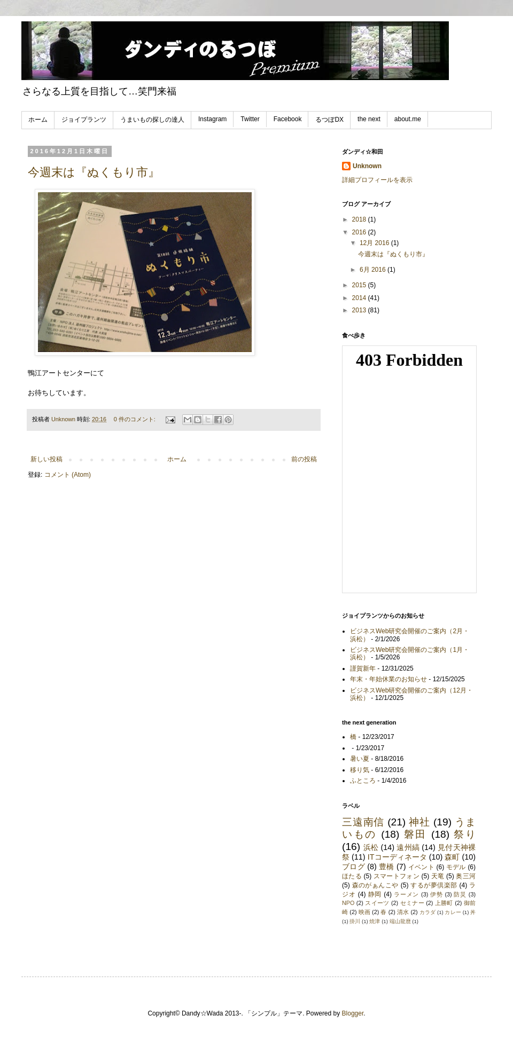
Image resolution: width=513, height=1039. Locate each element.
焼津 (374, 921)
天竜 (438, 876)
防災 (460, 894)
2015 (360, 285)
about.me (407, 119)
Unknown (367, 166)
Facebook (288, 119)
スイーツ (377, 903)
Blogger (353, 1013)
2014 (360, 298)
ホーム (38, 119)
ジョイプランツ (83, 119)
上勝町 (444, 903)
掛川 (354, 921)
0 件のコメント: (135, 419)
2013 (360, 310)
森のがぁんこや (375, 885)
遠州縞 (408, 847)
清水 (403, 912)
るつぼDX (329, 119)
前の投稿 (304, 459)
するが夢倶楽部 (433, 885)
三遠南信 (363, 822)
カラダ (427, 912)
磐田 (415, 834)
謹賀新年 (363, 668)
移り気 (359, 770)
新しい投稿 (46, 459)
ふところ (363, 780)
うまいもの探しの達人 (152, 119)
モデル (456, 867)
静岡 (375, 894)
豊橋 (386, 866)
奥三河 (466, 876)
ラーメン (406, 894)
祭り (465, 834)
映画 (364, 912)
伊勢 (436, 894)
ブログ (353, 866)
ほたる (352, 876)
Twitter (249, 119)
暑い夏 (359, 758)
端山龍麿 (400, 921)
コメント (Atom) (67, 474)
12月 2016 (375, 243)
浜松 (370, 847)
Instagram (212, 119)
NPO (348, 903)
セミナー (412, 903)
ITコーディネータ (397, 857)
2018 (360, 219)
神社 (419, 822)
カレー (453, 912)
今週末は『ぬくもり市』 (94, 172)
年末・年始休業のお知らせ (388, 679)
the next (368, 119)
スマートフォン (396, 876)
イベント (421, 867)
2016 (360, 232)
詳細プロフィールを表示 (377, 180)
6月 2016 (373, 269)
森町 (452, 857)
